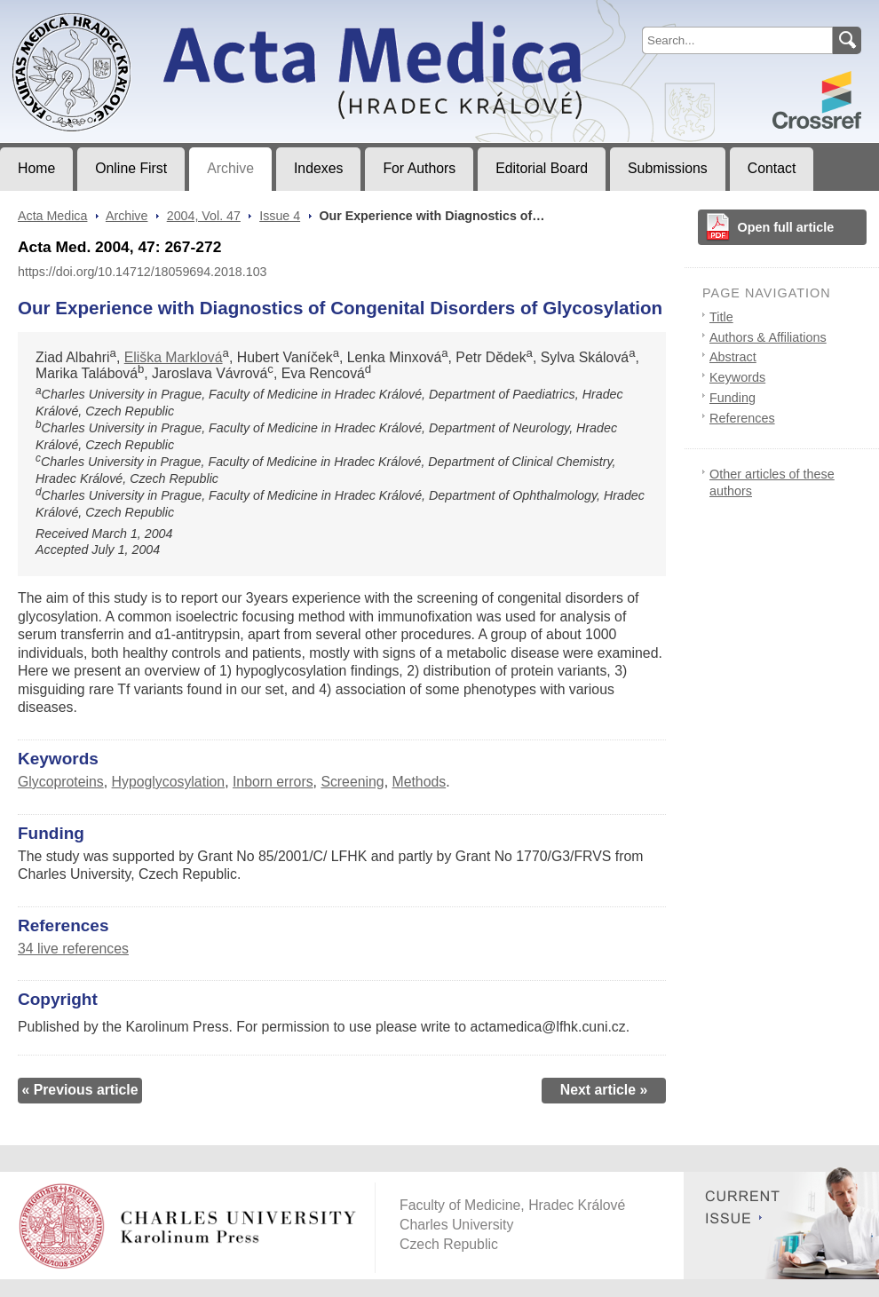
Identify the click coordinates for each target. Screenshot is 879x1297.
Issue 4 (279, 216)
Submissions (668, 168)
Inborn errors (273, 781)
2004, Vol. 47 (204, 216)
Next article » (604, 1089)
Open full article (786, 227)
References (742, 418)
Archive (230, 168)
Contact (772, 168)
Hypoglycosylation (169, 781)
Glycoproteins (61, 781)
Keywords (737, 377)
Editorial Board (541, 168)
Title (721, 317)
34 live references (73, 948)
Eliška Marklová (173, 357)
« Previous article (79, 1089)
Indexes (318, 168)
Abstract (732, 357)
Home (36, 168)
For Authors (419, 168)
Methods (419, 781)
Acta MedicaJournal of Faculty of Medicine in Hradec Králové (148, 14)
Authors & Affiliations (768, 337)
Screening (352, 781)
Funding (732, 398)
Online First (131, 168)
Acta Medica (52, 216)
